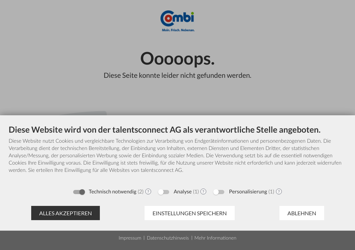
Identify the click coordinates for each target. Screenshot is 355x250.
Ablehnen (301, 213)
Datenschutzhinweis (168, 238)
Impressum (130, 238)
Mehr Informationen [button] (215, 238)
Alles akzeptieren (65, 213)
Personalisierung (248, 192)
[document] (177, 154)
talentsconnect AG (161, 170)
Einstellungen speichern (190, 213)
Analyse (183, 192)
